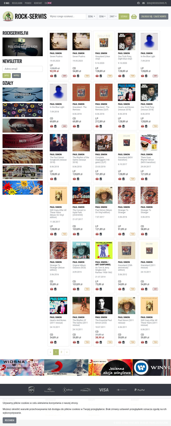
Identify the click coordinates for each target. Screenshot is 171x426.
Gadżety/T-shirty (23, 172)
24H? (112, 16)
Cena (101, 16)
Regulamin (17, 3)
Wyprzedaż (22, 188)
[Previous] (50, 352)
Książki (23, 156)
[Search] (67, 17)
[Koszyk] (134, 16)
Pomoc (28, 3)
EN (48, 3)
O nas (6, 3)
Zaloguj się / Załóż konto (153, 16)
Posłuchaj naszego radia (22, 47)
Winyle (23, 110)
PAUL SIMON (56, 53)
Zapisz (6, 75)
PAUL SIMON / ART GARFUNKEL (103, 263)
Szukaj (124, 16)
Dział (90, 16)
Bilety (22, 141)
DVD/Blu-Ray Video (23, 126)
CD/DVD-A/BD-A (22, 94)
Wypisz (16, 75)
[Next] (67, 352)
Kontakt (38, 3)
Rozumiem (9, 420)
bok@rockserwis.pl (154, 3)
